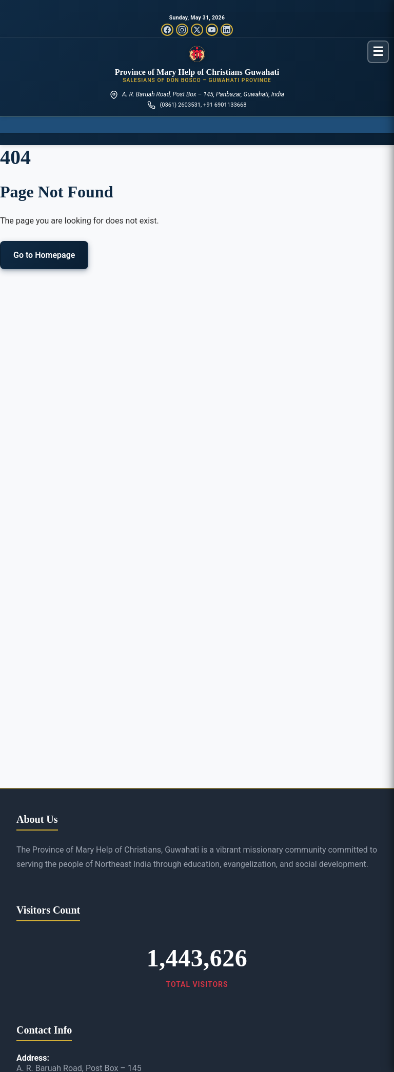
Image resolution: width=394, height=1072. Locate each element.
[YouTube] (212, 30)
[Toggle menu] (378, 52)
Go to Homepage (44, 255)
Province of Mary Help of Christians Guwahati (197, 72)
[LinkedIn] (227, 30)
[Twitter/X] (197, 30)
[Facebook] (167, 30)
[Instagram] (182, 30)
